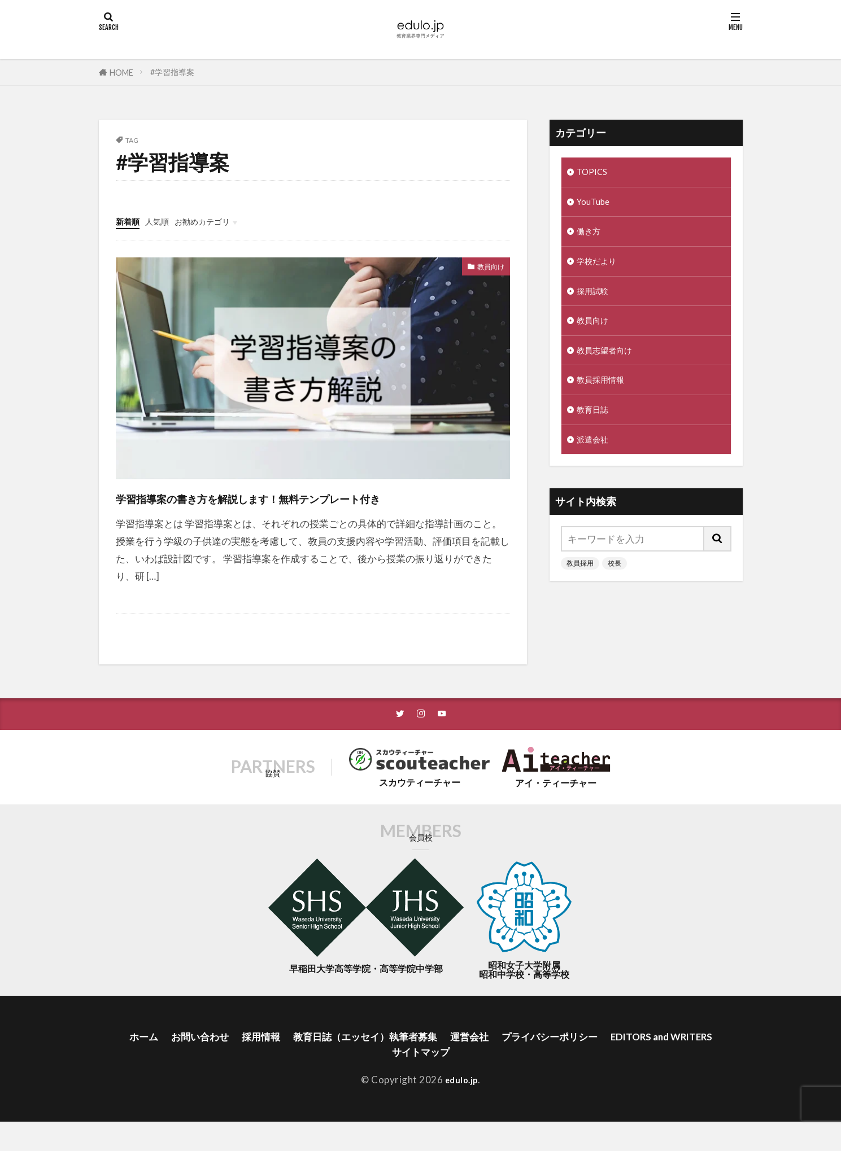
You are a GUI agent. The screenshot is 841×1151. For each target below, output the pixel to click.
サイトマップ (486, 1079)
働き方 (591, 237)
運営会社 (536, 1062)
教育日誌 (596, 427)
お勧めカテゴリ (218, 221)
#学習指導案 (172, 72)
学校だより (601, 268)
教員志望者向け (610, 363)
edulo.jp (461, 1109)
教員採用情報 (605, 395)
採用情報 (306, 1062)
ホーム (179, 1062)
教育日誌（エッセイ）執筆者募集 (421, 1062)
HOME (121, 72)
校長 (614, 583)
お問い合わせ (240, 1062)
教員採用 (580, 583)
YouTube (595, 205)
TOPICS (594, 173)
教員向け (485, 268)
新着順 (130, 221)
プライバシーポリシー (624, 1062)
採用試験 (596, 300)
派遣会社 (596, 459)
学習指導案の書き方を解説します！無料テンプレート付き (307, 508)
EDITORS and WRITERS (382, 1079)
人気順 (164, 221)
